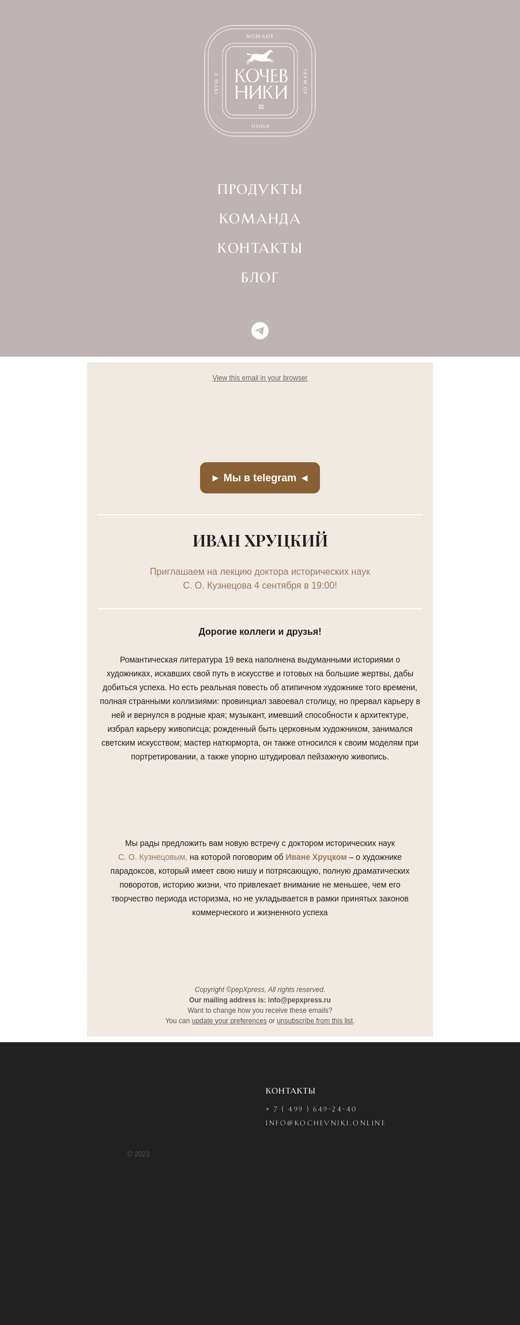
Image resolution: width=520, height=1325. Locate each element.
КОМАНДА (260, 219)
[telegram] (260, 330)
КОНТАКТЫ (260, 249)
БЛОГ (260, 278)
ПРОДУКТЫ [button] (260, 190)
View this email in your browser (259, 378)
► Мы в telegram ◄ (260, 478)
